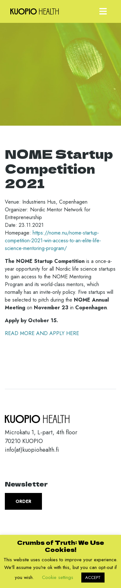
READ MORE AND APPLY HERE (42, 333)
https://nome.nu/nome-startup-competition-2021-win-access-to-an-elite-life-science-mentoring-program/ (53, 240)
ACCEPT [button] (93, 577)
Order (23, 501)
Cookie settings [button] (57, 577)
